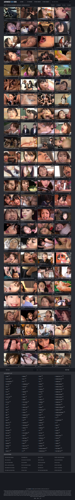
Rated (63, 5)
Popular (58, 5)
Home (21, 1)
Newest (53, 5)
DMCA (38, 498)
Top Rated (29, 1)
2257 (40, 498)
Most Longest (45, 1)
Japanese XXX (10, 2)
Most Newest (37, 1)
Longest (69, 5)
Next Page (67, 370)
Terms (35, 498)
